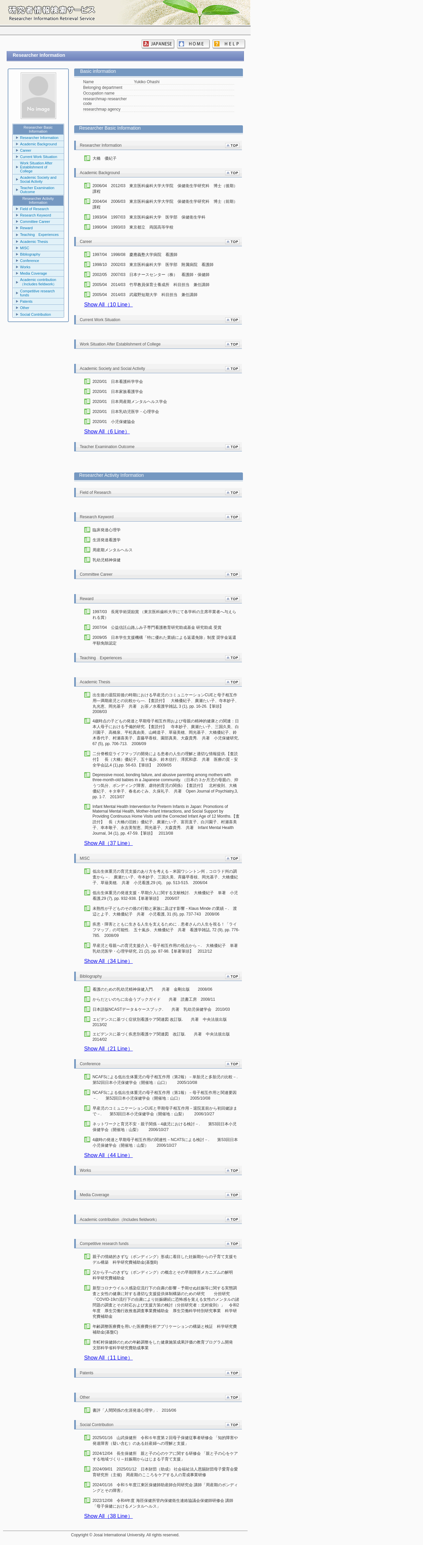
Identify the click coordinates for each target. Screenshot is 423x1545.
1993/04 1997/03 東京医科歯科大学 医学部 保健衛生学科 (149, 217)
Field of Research (34, 209)
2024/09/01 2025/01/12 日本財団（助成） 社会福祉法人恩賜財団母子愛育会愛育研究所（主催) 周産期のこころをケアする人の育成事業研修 (165, 1472)
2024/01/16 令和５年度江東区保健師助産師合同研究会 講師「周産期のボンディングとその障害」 (165, 1488)
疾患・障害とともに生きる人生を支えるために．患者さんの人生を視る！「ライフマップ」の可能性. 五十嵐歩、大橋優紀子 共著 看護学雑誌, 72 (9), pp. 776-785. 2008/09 (166, 930)
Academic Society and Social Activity (38, 179)
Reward (26, 228)
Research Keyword (35, 215)
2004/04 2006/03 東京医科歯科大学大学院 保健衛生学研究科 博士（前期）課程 (165, 204)
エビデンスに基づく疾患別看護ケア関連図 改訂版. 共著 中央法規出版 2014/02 (163, 1037)
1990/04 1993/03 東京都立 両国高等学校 (133, 227)
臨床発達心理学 (107, 530)
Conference (29, 261)
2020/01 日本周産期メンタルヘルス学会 (130, 401)
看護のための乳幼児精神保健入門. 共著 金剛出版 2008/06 (153, 989)
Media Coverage (33, 273)
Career (25, 150)
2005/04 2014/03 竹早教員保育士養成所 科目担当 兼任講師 (151, 284)
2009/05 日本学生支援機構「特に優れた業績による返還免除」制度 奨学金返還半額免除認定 (165, 640)
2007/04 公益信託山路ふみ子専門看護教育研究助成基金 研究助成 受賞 (157, 627)
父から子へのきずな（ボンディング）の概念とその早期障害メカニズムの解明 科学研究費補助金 (166, 1275)
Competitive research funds (37, 293)
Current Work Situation (38, 157)
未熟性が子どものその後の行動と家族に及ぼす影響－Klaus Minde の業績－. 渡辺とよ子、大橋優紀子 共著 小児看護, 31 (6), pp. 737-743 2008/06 (165, 911)
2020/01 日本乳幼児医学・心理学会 (126, 411)
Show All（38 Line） (108, 1516)
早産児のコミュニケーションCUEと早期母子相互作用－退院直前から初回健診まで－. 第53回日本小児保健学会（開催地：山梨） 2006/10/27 (165, 1111)
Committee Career (35, 222)
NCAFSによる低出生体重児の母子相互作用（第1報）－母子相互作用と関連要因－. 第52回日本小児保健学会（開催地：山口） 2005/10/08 (165, 1095)
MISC (24, 248)
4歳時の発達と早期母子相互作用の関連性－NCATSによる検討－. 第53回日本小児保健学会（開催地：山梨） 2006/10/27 (165, 1142)
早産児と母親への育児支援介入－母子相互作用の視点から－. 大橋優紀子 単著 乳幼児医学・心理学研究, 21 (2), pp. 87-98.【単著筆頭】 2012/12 (166, 948)
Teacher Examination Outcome (37, 190)
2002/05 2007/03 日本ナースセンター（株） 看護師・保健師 (151, 274)
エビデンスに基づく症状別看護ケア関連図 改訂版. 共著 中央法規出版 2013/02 (162, 1022)
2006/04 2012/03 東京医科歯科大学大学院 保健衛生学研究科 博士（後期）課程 (165, 188)
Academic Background (38, 144)
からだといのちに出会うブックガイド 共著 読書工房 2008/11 (154, 999)
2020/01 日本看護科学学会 (118, 381)
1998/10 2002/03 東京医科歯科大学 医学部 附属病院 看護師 (153, 264)
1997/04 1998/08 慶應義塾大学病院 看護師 (135, 254)
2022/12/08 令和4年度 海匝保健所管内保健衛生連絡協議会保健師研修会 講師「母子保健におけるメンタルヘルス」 (163, 1503)
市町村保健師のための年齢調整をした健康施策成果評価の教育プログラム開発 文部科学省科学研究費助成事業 (165, 1345)
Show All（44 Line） (108, 1155)
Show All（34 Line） (108, 961)
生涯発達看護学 (107, 540)
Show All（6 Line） (107, 431)
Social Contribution (35, 314)
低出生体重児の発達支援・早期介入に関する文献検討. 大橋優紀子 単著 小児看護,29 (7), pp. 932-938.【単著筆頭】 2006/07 (165, 895)
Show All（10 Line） (108, 304)
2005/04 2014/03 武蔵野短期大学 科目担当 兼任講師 (145, 294)
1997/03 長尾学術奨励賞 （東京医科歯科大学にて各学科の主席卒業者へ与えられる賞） (165, 614)
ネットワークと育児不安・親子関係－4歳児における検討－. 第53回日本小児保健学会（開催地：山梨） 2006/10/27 (165, 1127)
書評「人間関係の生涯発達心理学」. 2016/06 (134, 1410)
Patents (26, 301)
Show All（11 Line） (108, 1358)
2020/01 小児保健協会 (114, 421)
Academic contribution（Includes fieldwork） (38, 282)
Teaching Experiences (39, 235)
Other (24, 308)
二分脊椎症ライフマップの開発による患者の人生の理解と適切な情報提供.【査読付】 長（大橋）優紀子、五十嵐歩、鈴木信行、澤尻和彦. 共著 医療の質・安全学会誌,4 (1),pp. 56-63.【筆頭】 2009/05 (165, 759)
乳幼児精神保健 (107, 560)
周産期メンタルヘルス (113, 550)
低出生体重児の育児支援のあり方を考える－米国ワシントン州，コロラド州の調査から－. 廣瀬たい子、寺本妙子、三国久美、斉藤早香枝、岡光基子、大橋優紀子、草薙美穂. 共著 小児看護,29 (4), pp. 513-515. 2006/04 (165, 877)
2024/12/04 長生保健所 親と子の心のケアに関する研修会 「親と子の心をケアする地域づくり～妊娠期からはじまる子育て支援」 (165, 1456)
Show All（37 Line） (108, 843)
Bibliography (30, 254)
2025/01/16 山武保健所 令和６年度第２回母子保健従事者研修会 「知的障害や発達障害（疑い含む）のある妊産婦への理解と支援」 (165, 1440)
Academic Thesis (34, 242)
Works (25, 267)
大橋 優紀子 (105, 158)
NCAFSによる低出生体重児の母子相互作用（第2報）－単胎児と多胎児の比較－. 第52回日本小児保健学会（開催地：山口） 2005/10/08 (166, 1080)
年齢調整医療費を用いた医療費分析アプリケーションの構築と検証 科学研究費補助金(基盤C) (165, 1329)
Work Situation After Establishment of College (36, 167)
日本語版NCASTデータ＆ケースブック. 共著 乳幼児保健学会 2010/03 (161, 1009)
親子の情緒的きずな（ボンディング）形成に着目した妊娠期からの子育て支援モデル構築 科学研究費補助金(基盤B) (165, 1259)
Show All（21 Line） (108, 1048)
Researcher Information (39, 138)
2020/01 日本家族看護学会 (118, 391)
